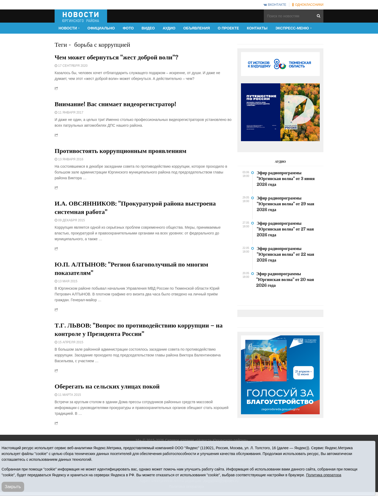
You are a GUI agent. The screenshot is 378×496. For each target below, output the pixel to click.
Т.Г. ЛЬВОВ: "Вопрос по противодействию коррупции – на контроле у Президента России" (139, 330)
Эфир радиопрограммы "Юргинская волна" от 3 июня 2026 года (286, 179)
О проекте (228, 28)
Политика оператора (323, 475)
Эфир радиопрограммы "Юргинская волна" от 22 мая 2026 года (285, 254)
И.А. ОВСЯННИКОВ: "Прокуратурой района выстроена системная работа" (135, 208)
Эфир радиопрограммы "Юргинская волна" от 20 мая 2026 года (285, 280)
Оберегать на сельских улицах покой (107, 386)
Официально (101, 28)
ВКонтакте (275, 5)
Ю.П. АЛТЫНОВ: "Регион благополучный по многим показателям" (131, 269)
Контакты (257, 28)
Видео (148, 28)
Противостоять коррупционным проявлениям (120, 151)
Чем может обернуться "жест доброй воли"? (116, 57)
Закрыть (13, 486)
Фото (128, 28)
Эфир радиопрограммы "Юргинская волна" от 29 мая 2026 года (285, 204)
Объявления (196, 28)
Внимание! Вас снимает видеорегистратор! (115, 104)
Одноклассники (307, 5)
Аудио (169, 28)
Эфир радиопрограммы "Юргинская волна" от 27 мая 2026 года (285, 229)
